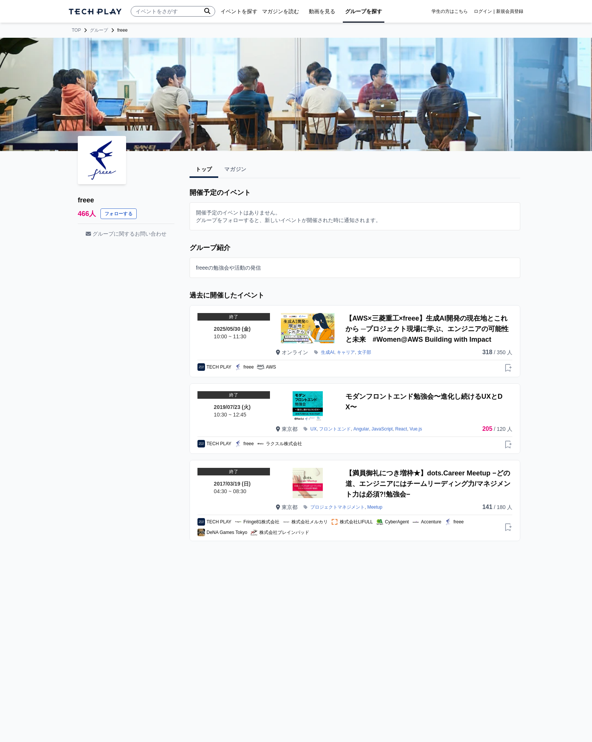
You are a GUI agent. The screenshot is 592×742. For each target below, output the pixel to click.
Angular (361, 429)
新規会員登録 (509, 11)
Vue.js (416, 429)
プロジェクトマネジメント (337, 507)
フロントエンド (335, 429)
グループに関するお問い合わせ (126, 234)
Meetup (374, 507)
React (401, 429)
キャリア (346, 352)
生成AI (327, 352)
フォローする (119, 213)
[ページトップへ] (95, 11)
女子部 (364, 352)
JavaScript (382, 429)
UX (313, 429)
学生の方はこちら (450, 11)
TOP (76, 30)
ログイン (483, 11)
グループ (99, 30)
